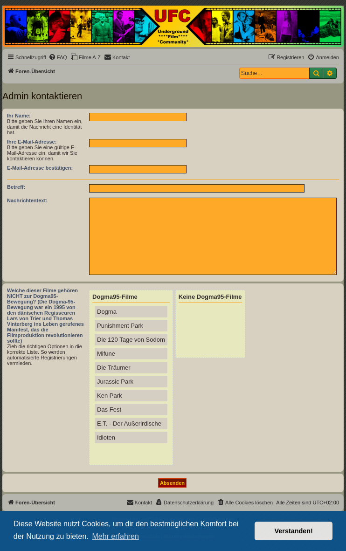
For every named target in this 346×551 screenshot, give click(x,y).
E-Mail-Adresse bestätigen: (40, 168)
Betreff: (16, 187)
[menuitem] (57, 57)
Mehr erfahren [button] (115, 536)
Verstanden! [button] (294, 531)
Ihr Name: (19, 115)
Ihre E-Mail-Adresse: (31, 142)
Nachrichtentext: (27, 200)
